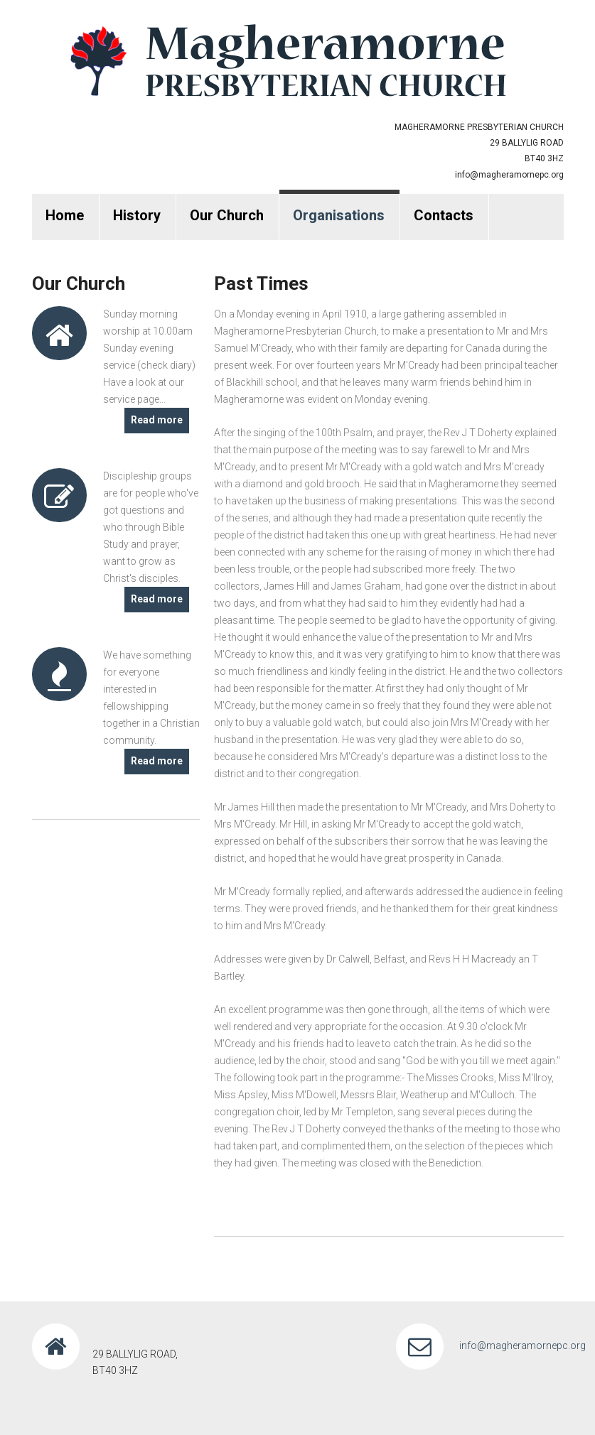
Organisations (339, 215)
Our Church (227, 215)
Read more (157, 420)
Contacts (443, 215)
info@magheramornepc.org (509, 175)
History (137, 215)
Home (64, 215)
